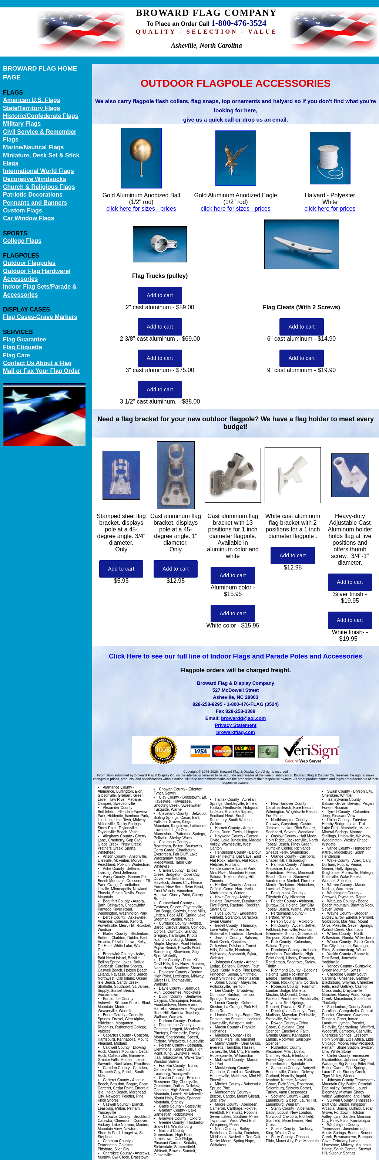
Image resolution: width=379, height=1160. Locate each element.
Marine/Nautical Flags (33, 147)
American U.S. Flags (31, 100)
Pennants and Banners (35, 203)
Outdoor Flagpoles (29, 263)
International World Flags (38, 171)
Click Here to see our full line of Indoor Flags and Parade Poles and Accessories (235, 656)
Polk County (281, 942)
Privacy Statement (235, 725)
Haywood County (229, 836)
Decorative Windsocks (34, 179)
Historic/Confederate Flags (40, 116)
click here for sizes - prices (141, 208)
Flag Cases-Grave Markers (40, 317)
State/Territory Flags (31, 108)
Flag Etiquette (22, 347)
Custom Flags (22, 210)
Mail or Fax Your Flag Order (41, 371)
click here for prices (330, 208)
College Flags (22, 241)
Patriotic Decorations (33, 194)
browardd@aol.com (243, 718)
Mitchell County (227, 1084)
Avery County (114, 877)
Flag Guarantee (24, 339)
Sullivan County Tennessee (349, 1100)
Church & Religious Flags (39, 187)
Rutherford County (286, 1047)
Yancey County (339, 966)
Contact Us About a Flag (37, 363)
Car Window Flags (28, 218)
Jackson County (228, 938)
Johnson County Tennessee (350, 1080)
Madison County (228, 1035)
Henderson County (230, 852)
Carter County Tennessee (348, 1056)
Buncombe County (118, 999)
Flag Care (16, 355)
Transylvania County (344, 799)
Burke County (114, 1015)
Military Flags (22, 123)
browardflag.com (235, 732)
